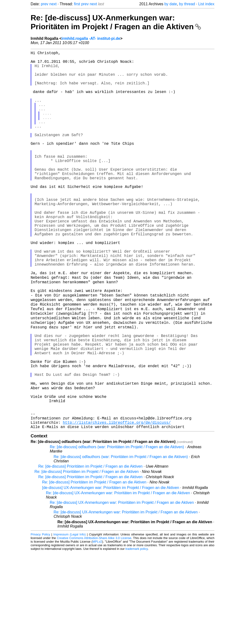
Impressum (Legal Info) (69, 615)
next (52, 4)
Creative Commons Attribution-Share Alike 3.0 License (94, 618)
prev (44, 4)
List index (206, 4)
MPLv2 (97, 622)
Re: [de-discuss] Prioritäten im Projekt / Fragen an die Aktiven (90, 547)
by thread (187, 4)
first (77, 4)
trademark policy (136, 629)
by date (170, 4)
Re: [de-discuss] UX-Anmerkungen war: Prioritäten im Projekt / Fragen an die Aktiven (116, 22)
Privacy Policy (40, 615)
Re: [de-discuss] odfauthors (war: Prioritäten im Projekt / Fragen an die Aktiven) (117, 527)
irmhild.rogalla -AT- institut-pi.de (90, 38)
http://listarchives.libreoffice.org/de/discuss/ (117, 502)
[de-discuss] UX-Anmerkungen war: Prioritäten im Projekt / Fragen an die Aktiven (110, 568)
